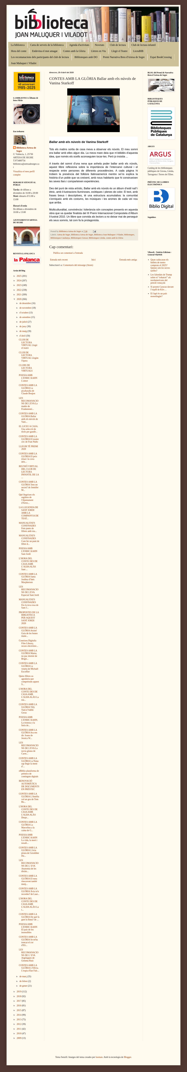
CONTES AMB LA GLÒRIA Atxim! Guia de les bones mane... (28, 632)
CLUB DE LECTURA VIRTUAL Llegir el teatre (28, 343)
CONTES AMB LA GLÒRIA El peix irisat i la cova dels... (28, 457)
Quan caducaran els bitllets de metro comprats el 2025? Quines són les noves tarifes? (160, 265)
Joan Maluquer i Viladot (23, 63)
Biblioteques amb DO (85, 57)
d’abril (22, 336)
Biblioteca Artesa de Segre (82, 234)
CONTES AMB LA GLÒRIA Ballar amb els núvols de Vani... (28, 417)
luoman (99, 1057)
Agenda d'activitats (79, 45)
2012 (19, 1024)
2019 (19, 991)
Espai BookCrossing (161, 57)
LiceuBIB (138, 51)
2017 (19, 1001)
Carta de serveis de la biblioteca (47, 45)
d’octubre (24, 312)
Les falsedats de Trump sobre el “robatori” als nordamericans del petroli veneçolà (161, 278)
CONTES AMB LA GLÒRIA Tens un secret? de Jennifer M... (28, 486)
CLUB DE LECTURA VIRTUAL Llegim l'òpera (28, 356)
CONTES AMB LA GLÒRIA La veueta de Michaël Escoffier (28, 667)
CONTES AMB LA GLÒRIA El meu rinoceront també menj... (28, 880)
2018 (19, 996)
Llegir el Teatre (119, 51)
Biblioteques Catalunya (60, 238)
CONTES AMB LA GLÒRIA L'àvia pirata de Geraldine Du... (29, 851)
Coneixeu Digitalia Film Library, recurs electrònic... (28, 643)
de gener (23, 986)
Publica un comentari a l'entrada (68, 253)
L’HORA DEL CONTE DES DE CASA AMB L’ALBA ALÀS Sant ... (28, 564)
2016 (19, 1005)
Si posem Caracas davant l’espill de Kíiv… (162, 288)
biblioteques (129, 234)
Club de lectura (118, 45)
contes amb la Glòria (114, 238)
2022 (19, 290)
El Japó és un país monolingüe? (159, 295)
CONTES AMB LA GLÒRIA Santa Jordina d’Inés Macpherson (28, 578)
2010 (19, 1033)
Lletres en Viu (98, 51)
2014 (19, 1015)
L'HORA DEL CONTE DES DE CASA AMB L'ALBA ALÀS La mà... (29, 694)
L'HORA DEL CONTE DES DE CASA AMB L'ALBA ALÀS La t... (29, 904)
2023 (19, 285)
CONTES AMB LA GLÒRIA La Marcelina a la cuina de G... (28, 826)
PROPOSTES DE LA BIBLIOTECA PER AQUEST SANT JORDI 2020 (29, 618)
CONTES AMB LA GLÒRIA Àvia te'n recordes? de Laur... (29, 891)
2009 (19, 1038)
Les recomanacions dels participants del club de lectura (40, 57)
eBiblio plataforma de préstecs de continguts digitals (29, 774)
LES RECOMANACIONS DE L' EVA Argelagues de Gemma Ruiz (28, 955)
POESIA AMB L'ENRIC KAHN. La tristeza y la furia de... (28, 721)
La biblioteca (18, 45)
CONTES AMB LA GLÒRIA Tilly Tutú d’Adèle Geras (28, 708)
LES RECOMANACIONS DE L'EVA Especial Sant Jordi (29, 590)
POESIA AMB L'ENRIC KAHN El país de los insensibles (28, 928)
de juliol (23, 322)
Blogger (127, 1057)
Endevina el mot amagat (44, 51)
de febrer (23, 981)
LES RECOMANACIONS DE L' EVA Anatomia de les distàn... (28, 866)
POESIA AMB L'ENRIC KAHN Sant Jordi (28, 551)
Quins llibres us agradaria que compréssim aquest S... (29, 680)
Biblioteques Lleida (97, 238)
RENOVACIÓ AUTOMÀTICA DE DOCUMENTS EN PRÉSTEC (29, 785)
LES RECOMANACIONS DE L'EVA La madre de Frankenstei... (28, 403)
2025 (19, 276)
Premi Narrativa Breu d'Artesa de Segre (124, 57)
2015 (19, 1010)
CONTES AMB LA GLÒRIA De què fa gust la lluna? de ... (29, 917)
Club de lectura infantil (143, 45)
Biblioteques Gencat (79, 238)
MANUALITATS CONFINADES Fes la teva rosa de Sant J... (28, 603)
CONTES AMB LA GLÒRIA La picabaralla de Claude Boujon (28, 389)
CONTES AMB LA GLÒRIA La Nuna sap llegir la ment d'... (28, 762)
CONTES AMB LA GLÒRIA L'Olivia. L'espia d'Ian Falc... (29, 968)
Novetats (99, 45)
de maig (23, 331)
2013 (19, 1019)
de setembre (25, 317)
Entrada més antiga (128, 259)
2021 (19, 294)
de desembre (25, 303)
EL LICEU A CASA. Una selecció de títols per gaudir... (28, 429)
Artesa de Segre (63, 234)
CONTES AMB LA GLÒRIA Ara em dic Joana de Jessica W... (28, 734)
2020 (19, 299)
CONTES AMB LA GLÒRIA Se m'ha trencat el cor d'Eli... (28, 941)
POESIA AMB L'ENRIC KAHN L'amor (28, 378)
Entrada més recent (59, 259)
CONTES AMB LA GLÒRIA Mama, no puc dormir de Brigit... (28, 654)
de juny (23, 326)
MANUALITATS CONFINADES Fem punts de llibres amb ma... (28, 527)
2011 (19, 1029)
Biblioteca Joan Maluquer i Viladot (108, 234)
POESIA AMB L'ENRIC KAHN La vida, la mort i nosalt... (28, 839)
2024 (19, 280)
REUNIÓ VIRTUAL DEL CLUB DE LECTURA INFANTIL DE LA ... (29, 471)
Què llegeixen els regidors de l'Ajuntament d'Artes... (27, 498)
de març (23, 976)
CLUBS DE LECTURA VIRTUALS (25, 368)
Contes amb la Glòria (74, 51)
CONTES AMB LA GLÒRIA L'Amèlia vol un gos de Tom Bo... (29, 797)
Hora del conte (18, 51)
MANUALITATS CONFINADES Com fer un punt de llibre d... (29, 539)
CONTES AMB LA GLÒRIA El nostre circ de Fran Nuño (29, 439)
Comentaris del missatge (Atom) (78, 265)
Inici (93, 259)
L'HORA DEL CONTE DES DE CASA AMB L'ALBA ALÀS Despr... (28, 812)
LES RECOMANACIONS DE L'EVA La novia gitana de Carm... (28, 748)
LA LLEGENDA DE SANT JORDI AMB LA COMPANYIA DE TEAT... (29, 513)
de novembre (25, 308)
